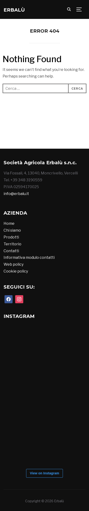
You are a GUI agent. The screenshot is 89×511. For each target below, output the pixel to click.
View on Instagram (44, 473)
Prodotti (11, 237)
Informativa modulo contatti (29, 257)
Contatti (11, 251)
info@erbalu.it (16, 193)
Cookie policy (16, 271)
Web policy (13, 264)
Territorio (12, 244)
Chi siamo (12, 230)
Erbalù (14, 10)
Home (9, 223)
